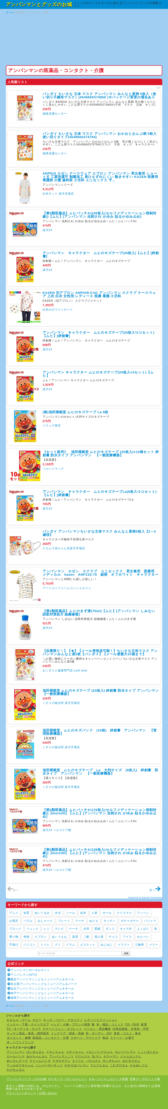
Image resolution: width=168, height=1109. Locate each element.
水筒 (86, 928)
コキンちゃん (75, 1052)
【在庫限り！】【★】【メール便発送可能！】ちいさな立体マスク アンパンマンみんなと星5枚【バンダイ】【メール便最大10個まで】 (100, 652)
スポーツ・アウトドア (86, 1037)
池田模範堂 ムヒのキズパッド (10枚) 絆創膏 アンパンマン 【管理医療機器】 (100, 731)
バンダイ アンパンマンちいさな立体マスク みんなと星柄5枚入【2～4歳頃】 (99, 533)
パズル (28, 920)
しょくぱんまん (148, 1052)
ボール (107, 912)
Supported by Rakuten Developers (145, 897)
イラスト (124, 944)
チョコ (113, 936)
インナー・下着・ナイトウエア (28, 1024)
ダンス (110, 928)
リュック (32, 928)
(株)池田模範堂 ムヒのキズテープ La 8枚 (75, 412)
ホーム (10, 12)
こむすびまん (119, 1065)
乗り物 (13, 936)
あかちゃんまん (37, 1056)
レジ (47, 928)
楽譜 (75, 936)
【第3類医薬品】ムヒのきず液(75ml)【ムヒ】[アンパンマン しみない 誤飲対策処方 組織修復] (99, 612)
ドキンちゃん (55, 1052)
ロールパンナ (16, 1056)
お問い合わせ (48, 1093)
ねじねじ (107, 944)
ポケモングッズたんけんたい (67, 1079)
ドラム (70, 944)
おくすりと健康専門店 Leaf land (65, 670)
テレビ (59, 928)
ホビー (37, 1020)
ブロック (15, 928)
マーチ (79, 920)
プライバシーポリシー (21, 1093)
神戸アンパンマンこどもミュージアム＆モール (40, 993)
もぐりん (78, 1061)
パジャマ (150, 920)
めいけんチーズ (17, 1061)
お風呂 (13, 920)
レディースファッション (101, 1020)
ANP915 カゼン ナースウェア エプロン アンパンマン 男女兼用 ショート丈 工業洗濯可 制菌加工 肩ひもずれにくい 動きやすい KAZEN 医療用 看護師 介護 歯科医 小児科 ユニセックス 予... (100, 177)
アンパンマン (16, 1052)
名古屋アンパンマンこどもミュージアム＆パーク (42, 984)
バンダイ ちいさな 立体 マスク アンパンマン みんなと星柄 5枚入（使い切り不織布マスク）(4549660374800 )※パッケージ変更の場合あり (99, 95)
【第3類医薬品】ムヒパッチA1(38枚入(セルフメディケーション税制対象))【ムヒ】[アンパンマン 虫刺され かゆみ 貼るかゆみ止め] (100, 214)
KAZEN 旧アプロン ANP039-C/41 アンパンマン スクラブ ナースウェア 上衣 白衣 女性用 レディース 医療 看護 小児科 (99, 294)
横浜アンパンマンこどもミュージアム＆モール (40, 979)
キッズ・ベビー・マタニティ (63, 1020)
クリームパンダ (40, 1061)
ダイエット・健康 (19, 1037)
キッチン (110, 920)
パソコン (29, 944)
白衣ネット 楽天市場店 (58, 193)
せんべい (143, 936)
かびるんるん (16, 1069)
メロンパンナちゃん (99, 1052)
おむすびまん (131, 1061)
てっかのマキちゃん (20, 1065)
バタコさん (93, 1061)
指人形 (99, 936)
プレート (64, 920)
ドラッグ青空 (52, 425)
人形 (94, 912)
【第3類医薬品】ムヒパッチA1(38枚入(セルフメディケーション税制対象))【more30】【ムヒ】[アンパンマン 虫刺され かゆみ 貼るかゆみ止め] (100, 853)
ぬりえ (93, 920)
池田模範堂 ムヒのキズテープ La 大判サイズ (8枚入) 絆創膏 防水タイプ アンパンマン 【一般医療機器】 (100, 771)
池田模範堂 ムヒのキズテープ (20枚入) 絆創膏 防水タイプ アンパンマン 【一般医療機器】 (103, 692)
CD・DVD (132, 1024)
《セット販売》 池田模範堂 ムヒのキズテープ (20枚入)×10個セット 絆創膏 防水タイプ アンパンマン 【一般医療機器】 (101, 453)
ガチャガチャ (130, 920)
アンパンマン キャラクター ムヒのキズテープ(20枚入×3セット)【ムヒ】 (98, 373)
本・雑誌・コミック (110, 1024)
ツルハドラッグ (53, 468)
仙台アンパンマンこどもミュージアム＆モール (40, 988)
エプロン (41, 936)
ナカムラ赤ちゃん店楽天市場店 (64, 548)
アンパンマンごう (61, 1056)
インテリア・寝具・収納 (67, 1033)
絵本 (83, 912)
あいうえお (59, 936)
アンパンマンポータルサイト (28, 970)
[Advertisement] (84, 40)
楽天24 (47, 230)
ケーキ (73, 928)
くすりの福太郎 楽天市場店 (61, 703)
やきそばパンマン (76, 1065)
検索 (126, 953)
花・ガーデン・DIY (99, 1033)
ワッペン (143, 912)
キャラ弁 (126, 928)
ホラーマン (111, 1056)
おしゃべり (45, 920)
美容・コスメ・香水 (127, 1033)
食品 (105, 1037)
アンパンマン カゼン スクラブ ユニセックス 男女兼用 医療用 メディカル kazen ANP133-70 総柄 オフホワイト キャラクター (100, 572)
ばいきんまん (35, 1052)
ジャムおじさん (130, 1056)
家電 (144, 1024)
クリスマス (124, 912)
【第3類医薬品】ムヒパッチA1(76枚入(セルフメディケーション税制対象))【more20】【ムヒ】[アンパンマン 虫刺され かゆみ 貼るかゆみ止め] (100, 813)
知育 (26, 912)
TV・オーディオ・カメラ (24, 1029)
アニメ (13, 912)
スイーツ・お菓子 (122, 1037)
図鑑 (97, 928)
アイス (127, 936)
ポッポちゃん (112, 1061)
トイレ (45, 944)
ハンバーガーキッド (49, 1065)
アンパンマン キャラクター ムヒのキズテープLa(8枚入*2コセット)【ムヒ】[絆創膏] (100, 493)
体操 (26, 936)
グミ (58, 944)
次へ (155, 890)
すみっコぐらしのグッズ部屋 (108, 1079)
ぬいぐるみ (42, 912)
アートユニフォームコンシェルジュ (67, 588)
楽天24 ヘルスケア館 (57, 830)
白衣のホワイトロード (58, 309)
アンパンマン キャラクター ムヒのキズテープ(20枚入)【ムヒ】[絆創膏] (101, 254)
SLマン (97, 1056)
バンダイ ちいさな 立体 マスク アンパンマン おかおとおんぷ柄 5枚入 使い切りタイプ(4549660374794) (100, 135)
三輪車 (139, 944)
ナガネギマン (61, 1061)
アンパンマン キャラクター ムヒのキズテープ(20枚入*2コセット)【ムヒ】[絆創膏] (98, 334)
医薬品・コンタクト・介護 (51, 1037)
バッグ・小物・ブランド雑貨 (70, 1024)
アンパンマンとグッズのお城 (39, 4)
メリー (153, 944)
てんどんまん (99, 1065)
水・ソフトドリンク (20, 1042)
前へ (13, 890)
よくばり (143, 928)
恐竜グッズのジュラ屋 (145, 1079)
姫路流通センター (55, 113)
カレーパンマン (125, 1052)
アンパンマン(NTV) (22, 974)
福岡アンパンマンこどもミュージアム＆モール (40, 997)
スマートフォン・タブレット (62, 1029)
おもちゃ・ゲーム (19, 1020)
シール (70, 912)
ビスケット (87, 944)
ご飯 (86, 936)
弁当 (58, 912)
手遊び (13, 944)
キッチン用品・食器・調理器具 (28, 1033)
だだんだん (82, 1056)
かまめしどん (139, 1065)
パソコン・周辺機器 (97, 1029)
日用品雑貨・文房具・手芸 (130, 1029)
